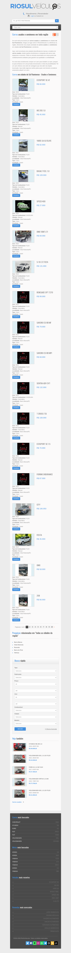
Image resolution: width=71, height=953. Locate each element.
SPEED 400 (41, 201)
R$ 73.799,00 (33, 783)
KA (58, 828)
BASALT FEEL (54, 891)
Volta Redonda (18, 645)
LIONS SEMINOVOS (52, 912)
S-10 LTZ (56, 901)
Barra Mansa (18, 642)
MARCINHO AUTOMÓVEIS (50, 925)
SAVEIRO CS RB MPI (44, 352)
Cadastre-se (39, 16)
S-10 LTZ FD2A (42, 261)
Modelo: (17, 720)
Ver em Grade (57, 34)
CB (58, 852)
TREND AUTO (54, 931)
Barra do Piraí (18, 650)
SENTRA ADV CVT (43, 383)
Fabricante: (18, 674)
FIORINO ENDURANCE (45, 474)
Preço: (17, 681)
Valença (16, 653)
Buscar (20, 729)
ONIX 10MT (55, 898)
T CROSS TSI (42, 413)
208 (38, 595)
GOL (57, 838)
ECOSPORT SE (54, 882)
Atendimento (31, 14)
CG (58, 868)
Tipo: (16, 668)
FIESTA (39, 534)
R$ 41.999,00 (33, 795)
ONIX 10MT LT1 (42, 231)
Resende (17, 647)
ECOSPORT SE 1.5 (43, 443)
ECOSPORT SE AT (43, 79)
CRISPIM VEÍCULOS (52, 915)
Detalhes (16, 104)
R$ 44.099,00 (33, 760)
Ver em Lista (54, 34)
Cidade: (17, 714)
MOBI (57, 835)
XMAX (57, 865)
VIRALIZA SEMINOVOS (52, 928)
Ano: (16, 694)
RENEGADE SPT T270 (45, 292)
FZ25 (57, 858)
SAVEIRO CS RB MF (44, 322)
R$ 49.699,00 (33, 748)
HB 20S (56, 885)
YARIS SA (56, 888)
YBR (57, 871)
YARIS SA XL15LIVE (44, 140)
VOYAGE (56, 841)
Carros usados (17, 802)
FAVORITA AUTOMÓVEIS (51, 918)
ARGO (57, 831)
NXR (57, 855)
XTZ (57, 862)
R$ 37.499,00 (33, 772)
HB (58, 825)
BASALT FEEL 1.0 (43, 171)
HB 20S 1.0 (41, 110)
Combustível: (19, 707)
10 (52, 627)
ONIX (38, 565)
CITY (38, 504)
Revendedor (43, 14)
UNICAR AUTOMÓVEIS (52, 922)
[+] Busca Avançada (51, 729)
